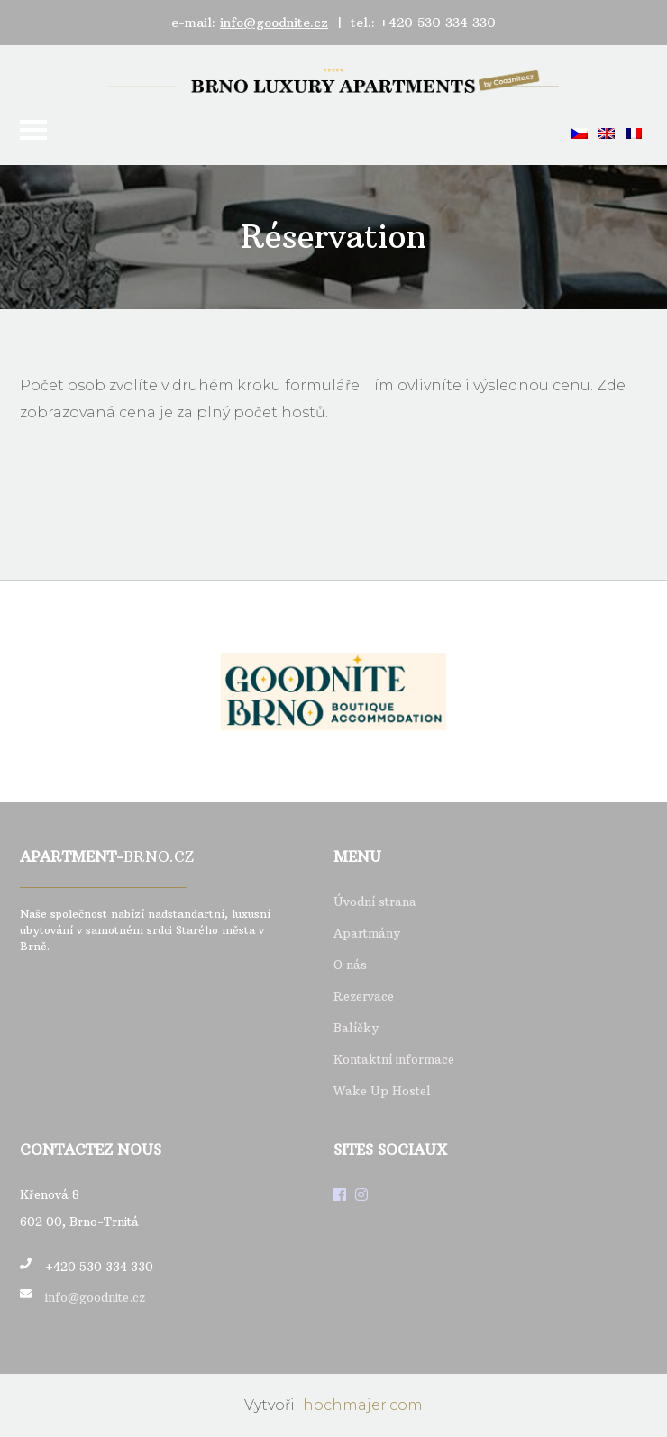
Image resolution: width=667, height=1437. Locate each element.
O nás (350, 964)
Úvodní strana (375, 901)
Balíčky (356, 1028)
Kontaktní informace (394, 1059)
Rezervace (364, 996)
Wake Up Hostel (382, 1091)
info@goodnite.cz (274, 22)
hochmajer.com (363, 1405)
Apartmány (367, 933)
